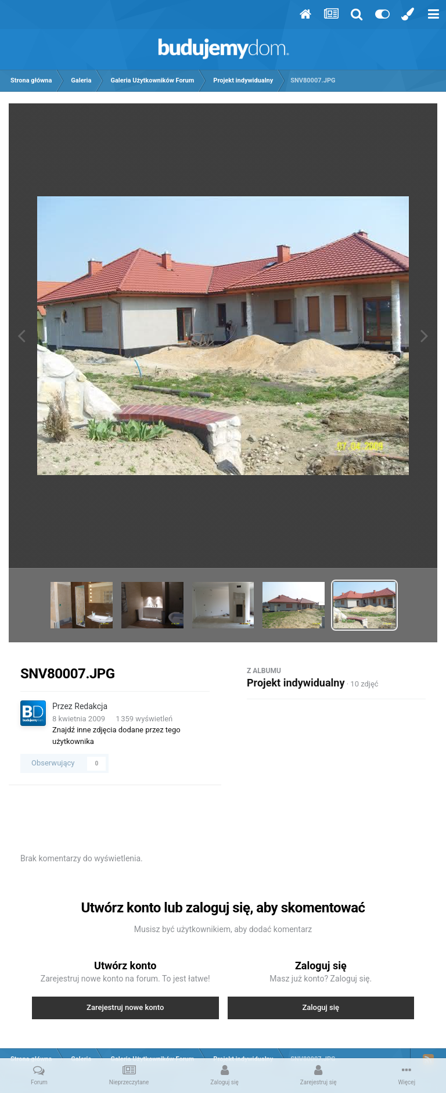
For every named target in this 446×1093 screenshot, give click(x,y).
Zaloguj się (320, 1007)
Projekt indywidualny (295, 683)
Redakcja (90, 706)
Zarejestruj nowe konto (125, 1007)
